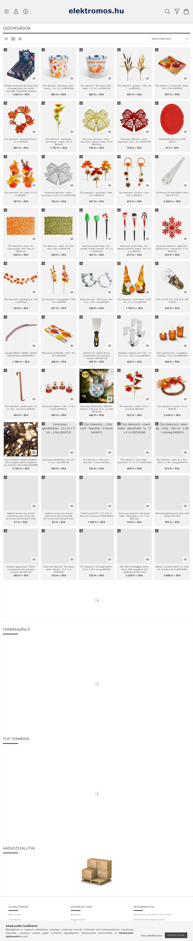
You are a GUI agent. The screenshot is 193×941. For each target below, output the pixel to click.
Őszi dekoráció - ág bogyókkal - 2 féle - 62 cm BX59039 (58, 300)
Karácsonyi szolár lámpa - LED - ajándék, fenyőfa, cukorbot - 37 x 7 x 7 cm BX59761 (96, 249)
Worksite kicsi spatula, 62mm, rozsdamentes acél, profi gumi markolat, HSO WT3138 (96, 356)
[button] (21, 65)
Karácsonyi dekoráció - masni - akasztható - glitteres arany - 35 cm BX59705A (96, 142)
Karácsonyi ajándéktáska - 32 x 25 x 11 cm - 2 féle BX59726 (58, 461)
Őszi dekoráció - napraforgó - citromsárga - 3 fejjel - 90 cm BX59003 (59, 142)
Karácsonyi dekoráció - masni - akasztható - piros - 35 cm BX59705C (134, 140)
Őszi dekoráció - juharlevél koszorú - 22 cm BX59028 (20, 140)
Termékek (15, 919)
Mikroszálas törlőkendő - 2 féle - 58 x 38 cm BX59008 (58, 354)
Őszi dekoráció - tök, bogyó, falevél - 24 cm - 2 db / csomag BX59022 (96, 568)
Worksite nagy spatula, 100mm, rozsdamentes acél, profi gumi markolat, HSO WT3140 (21, 569)
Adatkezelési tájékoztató (148, 919)
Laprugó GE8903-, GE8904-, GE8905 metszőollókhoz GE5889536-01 (21, 354)
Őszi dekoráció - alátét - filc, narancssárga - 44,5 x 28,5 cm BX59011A (20, 249)
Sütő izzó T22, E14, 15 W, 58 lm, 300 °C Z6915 (172, 300)
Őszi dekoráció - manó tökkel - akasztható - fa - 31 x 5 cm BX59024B (134, 461)
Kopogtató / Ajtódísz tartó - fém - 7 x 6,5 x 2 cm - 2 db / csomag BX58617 (134, 354)
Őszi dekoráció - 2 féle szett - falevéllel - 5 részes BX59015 (96, 461)
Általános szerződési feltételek (152, 914)
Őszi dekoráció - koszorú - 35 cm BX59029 (172, 407)
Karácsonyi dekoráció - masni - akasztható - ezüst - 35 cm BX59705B (58, 194)
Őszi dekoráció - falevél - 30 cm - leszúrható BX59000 (134, 407)
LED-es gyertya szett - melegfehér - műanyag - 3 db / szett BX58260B (172, 354)
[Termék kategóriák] (6, 11)
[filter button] (177, 11)
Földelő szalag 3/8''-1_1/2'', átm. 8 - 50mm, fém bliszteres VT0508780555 (97, 514)
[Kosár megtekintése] (186, 11)
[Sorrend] (169, 38)
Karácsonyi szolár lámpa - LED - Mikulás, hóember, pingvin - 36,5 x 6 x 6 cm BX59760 (134, 249)
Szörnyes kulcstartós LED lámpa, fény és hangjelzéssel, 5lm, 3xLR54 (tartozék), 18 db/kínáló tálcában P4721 (21, 88)
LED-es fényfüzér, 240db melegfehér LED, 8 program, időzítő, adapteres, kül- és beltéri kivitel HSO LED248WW (21, 462)
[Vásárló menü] (25, 11)
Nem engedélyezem (151, 935)
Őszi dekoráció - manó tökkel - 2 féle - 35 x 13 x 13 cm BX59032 (134, 300)
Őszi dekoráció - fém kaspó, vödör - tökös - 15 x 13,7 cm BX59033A (96, 87)
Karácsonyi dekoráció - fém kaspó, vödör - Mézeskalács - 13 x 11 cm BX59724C (134, 516)
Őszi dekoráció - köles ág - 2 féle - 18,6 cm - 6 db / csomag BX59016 (172, 461)
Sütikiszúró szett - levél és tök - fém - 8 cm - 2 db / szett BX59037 (96, 300)
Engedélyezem (176, 935)
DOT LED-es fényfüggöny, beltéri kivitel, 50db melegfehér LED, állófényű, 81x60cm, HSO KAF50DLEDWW (134, 569)
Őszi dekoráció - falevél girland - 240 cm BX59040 (20, 300)
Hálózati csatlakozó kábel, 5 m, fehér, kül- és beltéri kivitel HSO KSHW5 (172, 568)
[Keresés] (167, 11)
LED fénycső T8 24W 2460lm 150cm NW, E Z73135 (172, 194)
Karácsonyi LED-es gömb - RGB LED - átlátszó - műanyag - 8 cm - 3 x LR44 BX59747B (96, 409)
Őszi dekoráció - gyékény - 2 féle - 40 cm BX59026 (134, 87)
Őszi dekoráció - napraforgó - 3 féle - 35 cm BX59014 (96, 194)
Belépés (75, 914)
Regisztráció (78, 919)
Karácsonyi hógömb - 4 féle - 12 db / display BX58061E (58, 407)
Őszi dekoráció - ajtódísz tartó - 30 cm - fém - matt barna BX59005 (21, 407)
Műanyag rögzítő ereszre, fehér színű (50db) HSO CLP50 (172, 514)
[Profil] (16, 11)
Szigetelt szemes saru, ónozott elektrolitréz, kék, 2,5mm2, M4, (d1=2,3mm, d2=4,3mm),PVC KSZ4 (21, 516)
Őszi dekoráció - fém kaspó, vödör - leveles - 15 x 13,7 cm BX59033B (59, 87)
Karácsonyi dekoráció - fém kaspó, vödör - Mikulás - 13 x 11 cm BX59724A (58, 569)
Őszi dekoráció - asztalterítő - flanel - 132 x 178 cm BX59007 (172, 87)
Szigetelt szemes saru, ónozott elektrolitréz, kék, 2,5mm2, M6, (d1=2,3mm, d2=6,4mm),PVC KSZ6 (59, 516)
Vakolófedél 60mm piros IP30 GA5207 (172, 140)
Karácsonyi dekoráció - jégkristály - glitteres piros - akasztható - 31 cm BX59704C (172, 249)
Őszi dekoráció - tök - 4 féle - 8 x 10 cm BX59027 (21, 194)
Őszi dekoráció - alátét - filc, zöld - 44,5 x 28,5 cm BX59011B (58, 247)
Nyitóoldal (15, 914)
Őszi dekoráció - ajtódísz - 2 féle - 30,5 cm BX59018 (134, 194)
